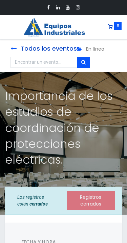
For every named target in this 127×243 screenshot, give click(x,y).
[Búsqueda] (83, 62)
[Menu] (5, 27)
